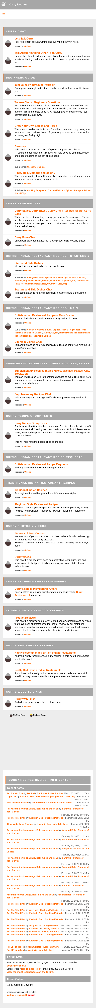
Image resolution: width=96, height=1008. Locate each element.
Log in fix (11, 796)
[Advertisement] (48, 743)
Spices (69, 190)
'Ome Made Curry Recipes (20, 824)
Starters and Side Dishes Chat (33, 289)
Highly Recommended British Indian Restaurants (45, 652)
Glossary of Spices (36, 167)
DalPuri (31, 793)
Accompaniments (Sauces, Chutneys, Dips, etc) (44, 284)
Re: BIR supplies (15, 947)
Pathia (65, 330)
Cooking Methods (56, 190)
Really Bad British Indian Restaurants (37, 670)
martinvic (66, 808)
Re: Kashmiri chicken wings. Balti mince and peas (32, 808)
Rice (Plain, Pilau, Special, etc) (42, 277)
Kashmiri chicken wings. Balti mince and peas (30, 894)
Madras (40, 330)
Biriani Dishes (66, 333)
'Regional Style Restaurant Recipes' (36, 504)
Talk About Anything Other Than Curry (38, 52)
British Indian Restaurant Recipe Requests (41, 464)
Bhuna (48, 330)
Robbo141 (34, 928)
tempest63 (22, 995)
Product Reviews (25, 617)
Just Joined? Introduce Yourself (34, 84)
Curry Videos (22, 557)
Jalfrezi (46, 333)
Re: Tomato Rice (15, 793)
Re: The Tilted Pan (16, 818)
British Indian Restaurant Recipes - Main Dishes (44, 315)
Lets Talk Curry (23, 38)
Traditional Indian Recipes (30, 490)
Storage (77, 190)
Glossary (20, 146)
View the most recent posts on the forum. (30, 972)
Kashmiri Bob (27, 796)
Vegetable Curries (42, 336)
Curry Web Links (24, 699)
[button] (3, 14)
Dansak (38, 333)
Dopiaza (56, 330)
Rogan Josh (74, 330)
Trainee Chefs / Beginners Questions (37, 102)
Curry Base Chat (24, 237)
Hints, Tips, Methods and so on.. (34, 172)
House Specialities (23, 336)
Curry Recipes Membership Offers (35, 588)
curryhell (66, 848)
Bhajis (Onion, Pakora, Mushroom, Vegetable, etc (51, 281)
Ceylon (54, 333)
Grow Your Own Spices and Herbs (35, 125)
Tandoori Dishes (82, 333)
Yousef (31, 995)
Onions (27, 46)
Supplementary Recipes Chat (32, 394)
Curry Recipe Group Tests (30, 423)
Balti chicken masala (17, 802)
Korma (17, 333)
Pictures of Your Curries (29, 533)
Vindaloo (31, 330)
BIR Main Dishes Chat (28, 341)
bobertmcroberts (16, 965)
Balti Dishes (28, 333)
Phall (84, 330)
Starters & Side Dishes (28, 263)
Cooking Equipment (36, 190)
